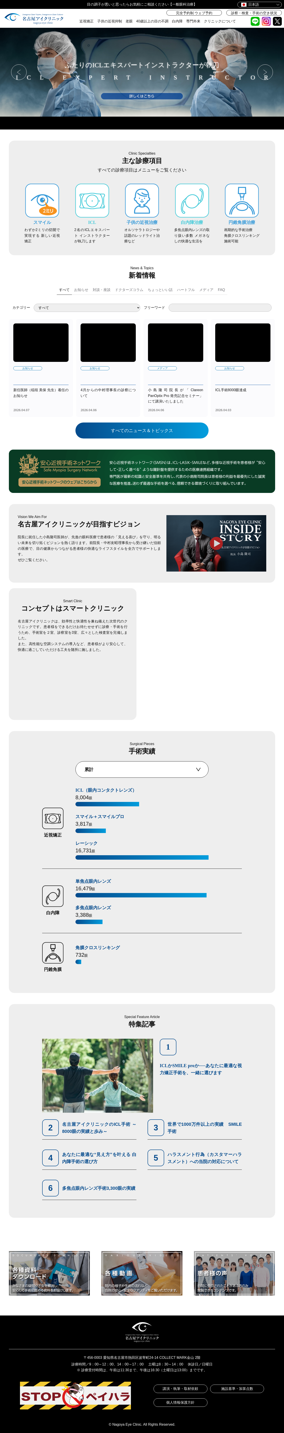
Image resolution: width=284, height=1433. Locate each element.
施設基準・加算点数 (237, 1389)
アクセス (168, 123)
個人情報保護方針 (180, 1402)
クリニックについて (220, 21)
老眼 (129, 21)
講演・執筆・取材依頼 (180, 1389)
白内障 (177, 21)
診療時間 (116, 123)
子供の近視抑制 (109, 21)
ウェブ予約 (63, 123)
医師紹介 (220, 123)
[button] (19, 72)
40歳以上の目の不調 (152, 21)
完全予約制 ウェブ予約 (194, 13)
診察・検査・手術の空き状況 (254, 13)
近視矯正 (86, 21)
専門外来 (193, 21)
